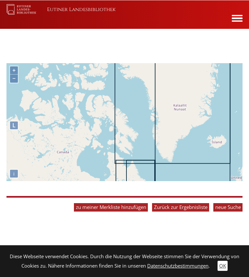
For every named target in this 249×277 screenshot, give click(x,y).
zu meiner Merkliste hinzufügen (111, 207)
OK (222, 265)
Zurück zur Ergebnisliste (181, 207)
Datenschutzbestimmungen (177, 265)
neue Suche (228, 207)
